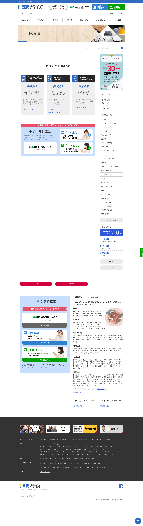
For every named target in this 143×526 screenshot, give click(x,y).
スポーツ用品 (85, 453)
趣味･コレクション (57, 453)
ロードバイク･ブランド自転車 (71, 451)
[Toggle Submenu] (122, 116)
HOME (22, 13)
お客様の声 (63, 439)
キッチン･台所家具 (96, 446)
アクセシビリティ (89, 466)
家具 (59, 446)
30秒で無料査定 (100, 7)
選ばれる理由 (84, 18)
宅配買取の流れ (79, 104)
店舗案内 (51, 106)
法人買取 (55, 18)
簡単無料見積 (55, 466)
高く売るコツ (105, 102)
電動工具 (58, 451)
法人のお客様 (111, 217)
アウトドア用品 (74, 453)
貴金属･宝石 (108, 451)
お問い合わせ (100, 388)
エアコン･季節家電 (65, 448)
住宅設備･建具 (90, 458)
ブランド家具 (108, 446)
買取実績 (69, 18)
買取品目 (41, 18)
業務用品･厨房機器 (77, 458)
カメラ (104, 448)
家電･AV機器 (77, 448)
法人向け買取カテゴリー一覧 (48, 458)
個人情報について (77, 466)
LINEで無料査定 (44, 466)
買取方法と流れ (105, 97)
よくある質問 (117, 18)
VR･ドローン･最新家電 (46, 451)
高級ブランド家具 (45, 448)
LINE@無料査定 (117, 7)
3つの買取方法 (100, 18)
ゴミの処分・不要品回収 (104, 439)
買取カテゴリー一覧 (45, 446)
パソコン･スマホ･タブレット (91, 448)
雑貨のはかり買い (109, 453)
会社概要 (111, 13)
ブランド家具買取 (45, 471)
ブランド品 (99, 451)
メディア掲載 (111, 264)
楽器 (66, 453)
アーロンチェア (67, 446)
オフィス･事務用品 (64, 458)
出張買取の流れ (28, 106)
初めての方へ (26, 18)
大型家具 (56, 443)
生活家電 (55, 448)
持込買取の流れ (53, 109)
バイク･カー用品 (96, 453)
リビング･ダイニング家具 (81, 446)
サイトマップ (101, 466)
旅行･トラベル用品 (88, 451)
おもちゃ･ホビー (45, 453)
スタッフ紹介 (119, 13)
